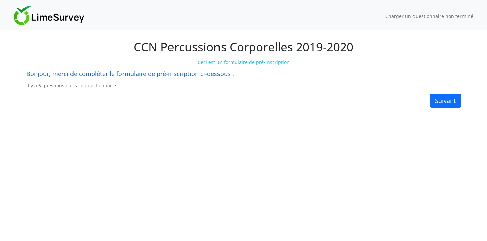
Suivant (445, 101)
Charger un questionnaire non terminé (429, 16)
